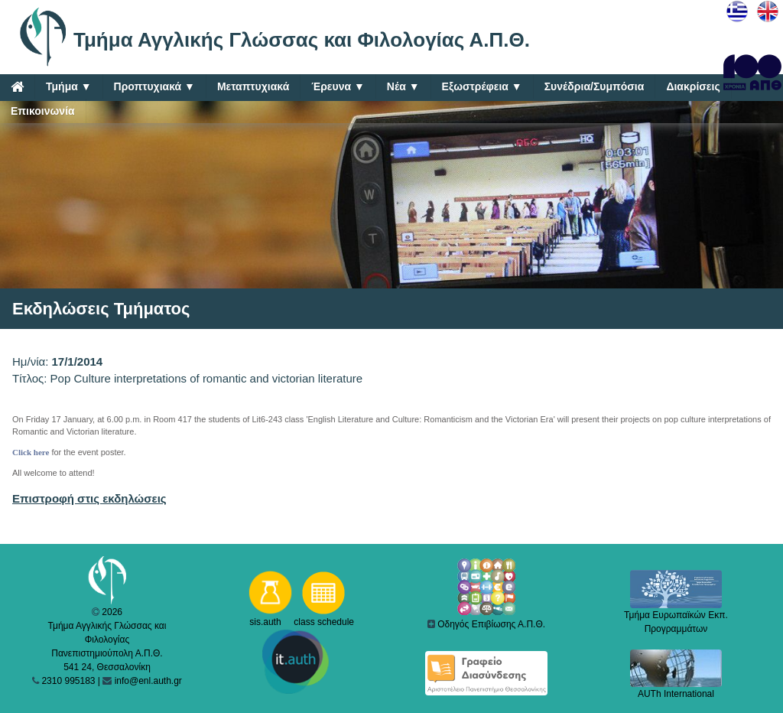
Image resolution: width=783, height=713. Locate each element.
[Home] (17, 86)
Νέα (403, 87)
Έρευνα (338, 87)
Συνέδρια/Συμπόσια (594, 86)
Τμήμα (69, 87)
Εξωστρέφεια (482, 87)
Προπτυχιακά (154, 87)
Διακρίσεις (693, 86)
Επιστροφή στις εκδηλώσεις (89, 498)
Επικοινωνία (43, 111)
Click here (30, 452)
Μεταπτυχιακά (253, 86)
